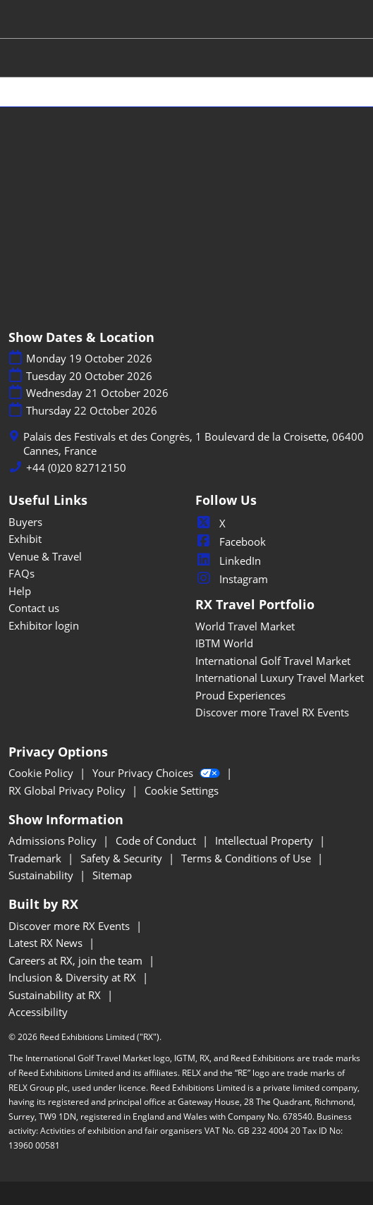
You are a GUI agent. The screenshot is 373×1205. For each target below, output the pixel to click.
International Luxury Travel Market (279, 678)
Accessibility (38, 1012)
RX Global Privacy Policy (68, 790)
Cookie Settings (182, 790)
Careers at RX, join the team (76, 960)
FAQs (21, 573)
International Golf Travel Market (272, 661)
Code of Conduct (157, 840)
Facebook (230, 541)
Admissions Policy (53, 840)
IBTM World (224, 643)
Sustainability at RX (56, 995)
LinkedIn (228, 560)
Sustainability (42, 875)
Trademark (36, 858)
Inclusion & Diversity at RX (73, 977)
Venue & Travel (45, 556)
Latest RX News (46, 943)
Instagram (231, 579)
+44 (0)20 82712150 (76, 468)
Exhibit (25, 539)
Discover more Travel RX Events (272, 712)
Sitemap (112, 875)
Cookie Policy (42, 773)
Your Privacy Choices (157, 773)
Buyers (25, 522)
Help (19, 591)
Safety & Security (122, 858)
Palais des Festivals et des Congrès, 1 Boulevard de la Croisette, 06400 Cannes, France (193, 444)
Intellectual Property (265, 840)
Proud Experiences (240, 695)
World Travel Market (245, 626)
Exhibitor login (43, 625)
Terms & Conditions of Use (247, 858)
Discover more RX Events (70, 926)
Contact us (33, 608)
